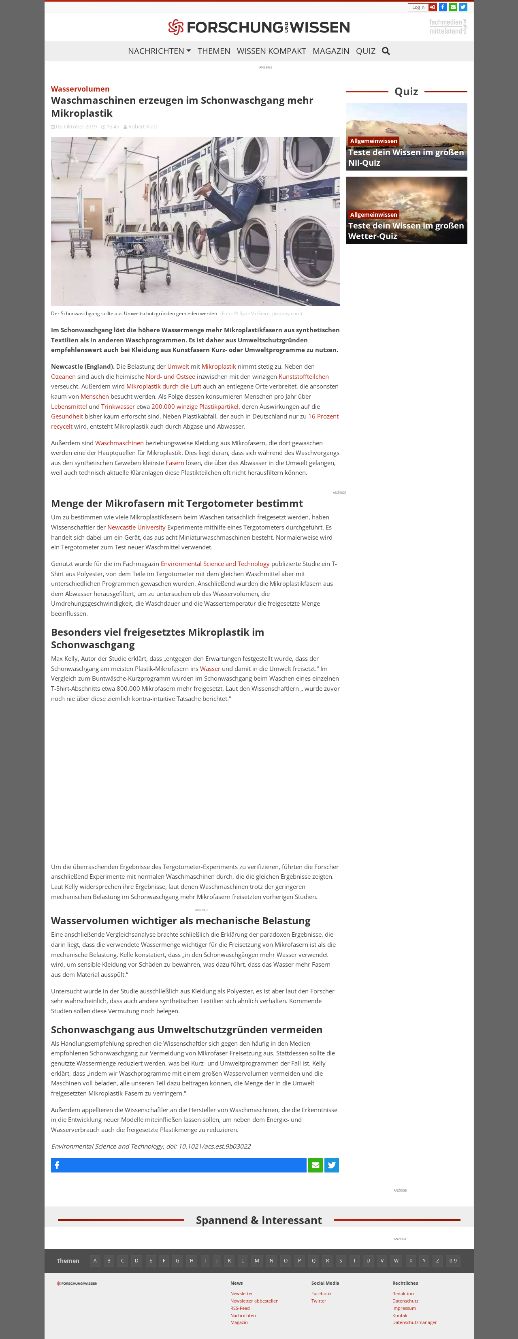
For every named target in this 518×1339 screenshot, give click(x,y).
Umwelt (178, 366)
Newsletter (241, 1293)
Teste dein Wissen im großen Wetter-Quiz (406, 230)
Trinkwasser (118, 406)
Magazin (331, 50)
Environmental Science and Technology (215, 564)
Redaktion (403, 1293)
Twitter (318, 1301)
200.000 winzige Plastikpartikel (195, 406)
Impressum (404, 1308)
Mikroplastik (219, 366)
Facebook (321, 1293)
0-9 (453, 1260)
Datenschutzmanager (414, 1322)
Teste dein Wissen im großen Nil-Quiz (406, 157)
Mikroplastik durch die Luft (163, 386)
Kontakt (400, 1315)
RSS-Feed (240, 1308)
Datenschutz (405, 1301)
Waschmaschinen (119, 443)
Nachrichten (156, 50)
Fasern (175, 463)
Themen (214, 50)
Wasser (210, 668)
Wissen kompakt (271, 50)
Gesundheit (67, 416)
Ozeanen (63, 376)
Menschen (95, 396)
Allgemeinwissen (373, 141)
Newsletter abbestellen (254, 1301)
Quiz (365, 50)
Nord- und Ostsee (170, 376)
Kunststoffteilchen (304, 376)
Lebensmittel (69, 406)
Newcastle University (136, 527)
